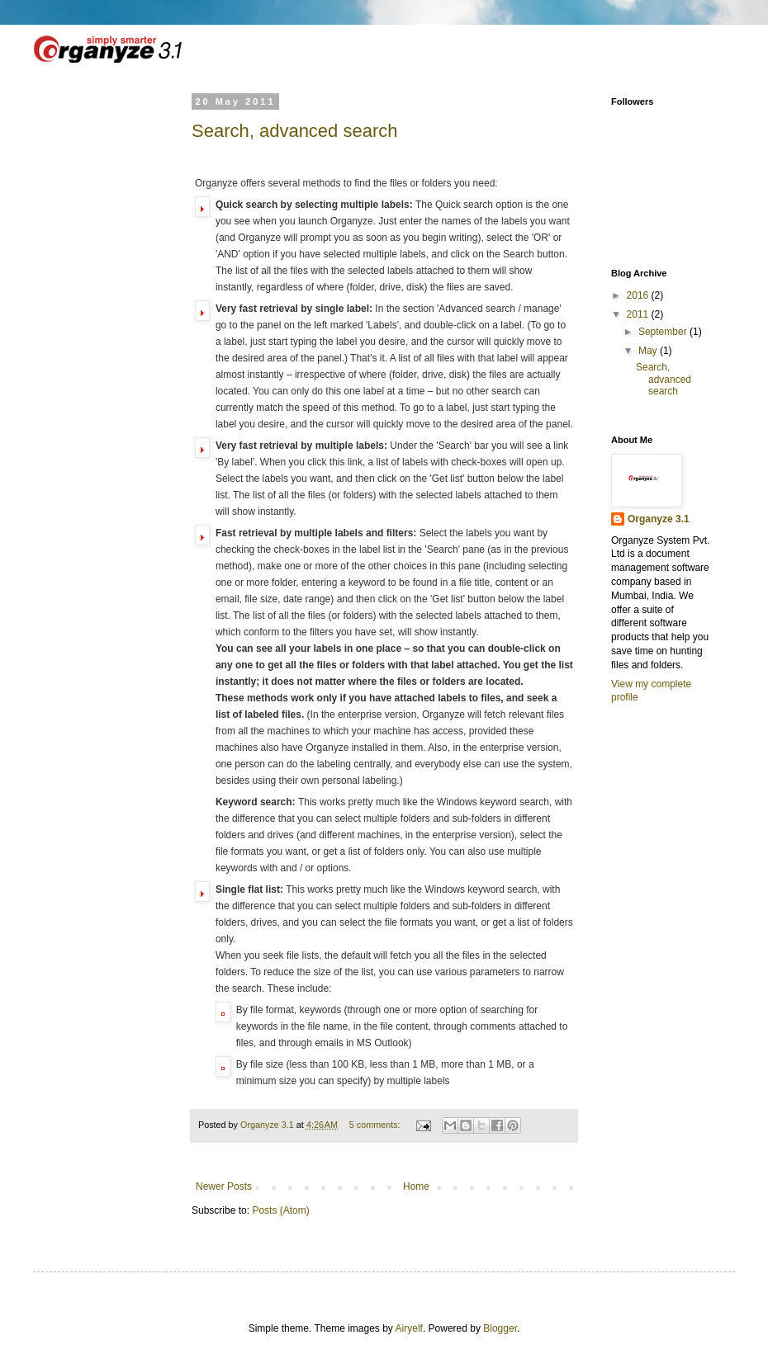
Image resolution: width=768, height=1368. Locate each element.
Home (416, 1186)
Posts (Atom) (280, 1210)
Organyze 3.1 (659, 519)
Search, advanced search (295, 130)
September (664, 331)
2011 (639, 314)
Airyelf (409, 1328)
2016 (639, 295)
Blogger (500, 1328)
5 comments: (376, 1125)
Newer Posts (224, 1186)
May (649, 350)
